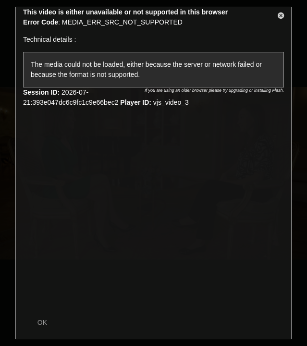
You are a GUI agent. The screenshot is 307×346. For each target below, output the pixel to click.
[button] (281, 17)
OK (42, 322)
